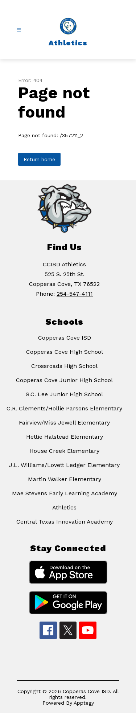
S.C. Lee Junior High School (64, 394)
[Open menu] (19, 30)
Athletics (64, 507)
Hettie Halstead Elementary (64, 436)
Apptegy (84, 703)
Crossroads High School (64, 365)
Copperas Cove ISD (64, 337)
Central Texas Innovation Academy (64, 521)
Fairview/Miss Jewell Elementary (64, 422)
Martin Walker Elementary (64, 479)
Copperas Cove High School (64, 351)
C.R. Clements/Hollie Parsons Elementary (64, 408)
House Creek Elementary (64, 450)
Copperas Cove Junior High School (64, 380)
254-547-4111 (75, 293)
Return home (39, 159)
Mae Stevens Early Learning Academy (64, 493)
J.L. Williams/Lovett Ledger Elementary (64, 465)
